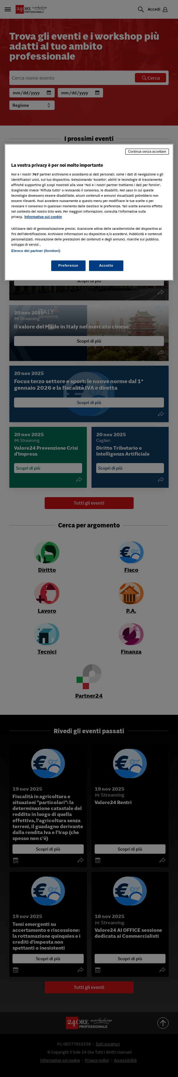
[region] (89, 212)
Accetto (106, 265)
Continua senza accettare (147, 151)
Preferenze (68, 265)
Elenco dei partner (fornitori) (35, 251)
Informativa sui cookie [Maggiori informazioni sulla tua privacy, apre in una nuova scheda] (43, 217)
